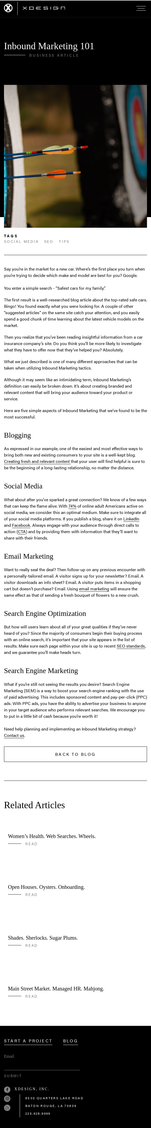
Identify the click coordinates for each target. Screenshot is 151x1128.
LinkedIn (131, 519)
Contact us (14, 735)
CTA (22, 531)
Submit (13, 1075)
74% (72, 506)
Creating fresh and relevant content (37, 461)
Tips (64, 241)
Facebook (21, 525)
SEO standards (131, 646)
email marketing (94, 589)
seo (49, 241)
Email (9, 1056)
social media (21, 241)
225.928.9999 (38, 1113)
